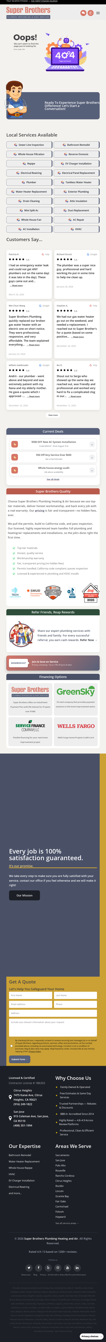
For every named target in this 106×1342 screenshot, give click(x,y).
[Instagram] (58, 1268)
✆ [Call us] (91, 13)
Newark (75, 1311)
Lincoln (59, 1191)
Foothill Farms (64, 1299)
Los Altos (33, 1307)
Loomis (24, 1307)
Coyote (39, 1295)
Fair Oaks (60, 1201)
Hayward (60, 1216)
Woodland (38, 1331)
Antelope (14, 1291)
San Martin (77, 1323)
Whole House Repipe (20, 1168)
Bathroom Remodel (78, 145)
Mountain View (55, 1311)
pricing (39, 510)
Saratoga (36, 1327)
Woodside (48, 1331)
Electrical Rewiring (31, 173)
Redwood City (86, 1319)
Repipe (31, 163)
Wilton (89, 1327)
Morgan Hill (42, 1311)
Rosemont (27, 1323)
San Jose (60, 1160)
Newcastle (84, 1311)
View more (53, 415)
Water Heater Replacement (31, 191)
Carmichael (61, 1206)
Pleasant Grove (17, 1319)
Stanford (44, 1327)
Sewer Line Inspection (31, 145)
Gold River (20, 1303)
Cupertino (47, 1295)
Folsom (59, 1211)
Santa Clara (26, 1327)
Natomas (67, 1311)
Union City (64, 1327)
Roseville (60, 1170)
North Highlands (25, 1315)
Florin (47, 1299)
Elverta (19, 1299)
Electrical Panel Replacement (78, 173)
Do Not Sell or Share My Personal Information (67, 1274)
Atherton (37, 1291)
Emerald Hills (29, 1299)
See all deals (53, 479)
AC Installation (31, 229)
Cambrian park (65, 1291)
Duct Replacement (78, 210)
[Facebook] (38, 1268)
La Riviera (50, 1303)
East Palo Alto (71, 1295)
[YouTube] (67, 1268)
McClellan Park (81, 1307)
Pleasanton (29, 1319)
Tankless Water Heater (79, 182)
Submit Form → (19, 1059)
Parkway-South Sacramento (75, 1315)
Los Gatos (55, 1307)
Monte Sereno (30, 1311)
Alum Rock (88, 1288)
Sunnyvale (54, 1327)
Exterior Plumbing (78, 191)
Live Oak (91, 1303)
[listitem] (53, 444)
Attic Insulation (78, 201)
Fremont (76, 1299)
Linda (83, 1303)
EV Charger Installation (78, 163)
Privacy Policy (35, 1051)
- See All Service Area (63, 1331)
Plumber (31, 182)
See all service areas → (67, 1223)
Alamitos (79, 1288)
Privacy (43, 1274)
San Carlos (58, 1323)
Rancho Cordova (64, 1175)
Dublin (62, 1295)
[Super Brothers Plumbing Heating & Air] (28, 13)
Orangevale (39, 1315)
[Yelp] (48, 1268)
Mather (71, 1307)
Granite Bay (62, 1196)
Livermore (15, 1307)
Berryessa (53, 1291)
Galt (13, 1303)
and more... (15, 1193)
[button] (98, 12)
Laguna (58, 1303)
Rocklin (59, 1186)
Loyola (64, 1307)
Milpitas (19, 1311)
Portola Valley (41, 1319)
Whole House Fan (31, 219)
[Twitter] (29, 1268)
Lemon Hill (68, 1303)
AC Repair (78, 219)
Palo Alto (60, 1165)
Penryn (92, 1315)
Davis (55, 1295)
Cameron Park (79, 1291)
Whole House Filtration (31, 154)
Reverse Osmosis (78, 154)
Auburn (45, 1291)
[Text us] (83, 13)
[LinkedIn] (77, 1268)
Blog (35, 1274)
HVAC (78, 229)
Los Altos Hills (44, 1307)
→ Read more (16, 285)
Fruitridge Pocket (88, 1299)
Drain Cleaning (31, 201)
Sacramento (62, 1155)
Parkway (58, 1315)
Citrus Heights (63, 1181)
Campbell (91, 1291)
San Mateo (87, 1323)
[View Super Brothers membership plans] (53, 663)
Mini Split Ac (31, 210)
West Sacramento (78, 1327)
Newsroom (26, 1274)
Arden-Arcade (25, 1291)
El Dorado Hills (85, 1295)
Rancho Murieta (72, 1319)
